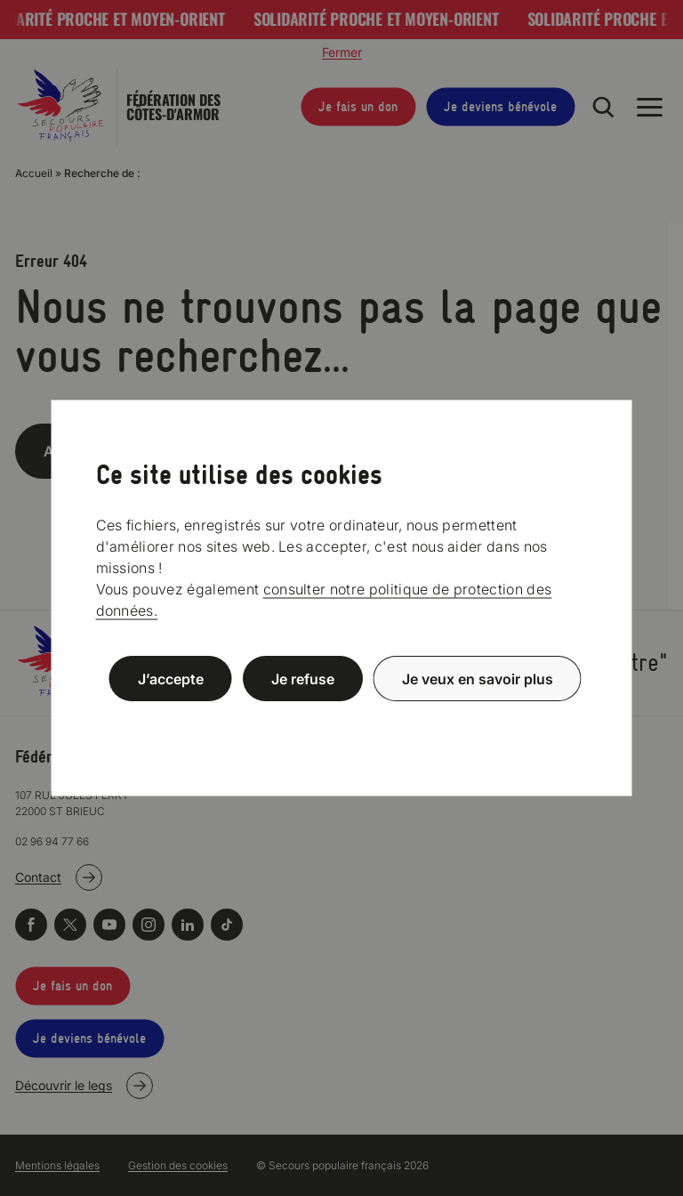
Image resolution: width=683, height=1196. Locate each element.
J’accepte (171, 679)
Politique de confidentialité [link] (341, 721)
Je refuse (302, 679)
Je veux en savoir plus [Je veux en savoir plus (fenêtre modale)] (477, 679)
